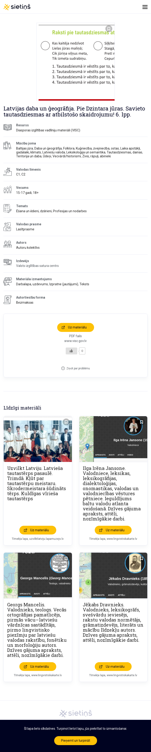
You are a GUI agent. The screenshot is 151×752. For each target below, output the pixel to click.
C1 (18, 174)
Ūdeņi (47, 156)
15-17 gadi (24, 193)
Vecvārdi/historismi (67, 156)
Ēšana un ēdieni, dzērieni (34, 211)
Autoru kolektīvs (28, 247)
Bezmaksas (24, 302)
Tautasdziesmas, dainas (124, 152)
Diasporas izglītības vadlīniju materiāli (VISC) (48, 130)
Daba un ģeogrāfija (48, 148)
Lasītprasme (25, 229)
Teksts (84, 284)
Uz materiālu (77, 327)
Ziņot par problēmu (78, 368)
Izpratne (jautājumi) (63, 284)
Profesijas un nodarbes (70, 211)
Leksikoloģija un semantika (85, 152)
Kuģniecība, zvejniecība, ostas (97, 148)
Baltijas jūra (24, 148)
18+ (35, 193)
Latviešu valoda (53, 152)
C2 (23, 174)
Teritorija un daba (28, 156)
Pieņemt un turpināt (75, 740)
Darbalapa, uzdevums (32, 284)
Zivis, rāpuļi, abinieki (96, 156)
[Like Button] (71, 351)
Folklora (68, 148)
